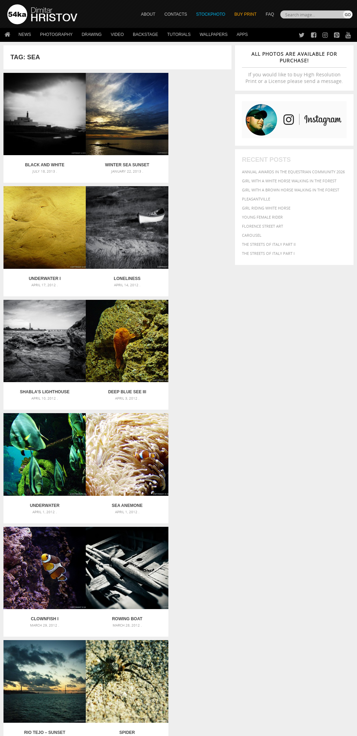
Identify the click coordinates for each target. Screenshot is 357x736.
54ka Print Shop (23, 652)
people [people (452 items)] (249, 605)
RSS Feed (152, 712)
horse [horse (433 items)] (315, 591)
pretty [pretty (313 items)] (305, 604)
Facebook (196, 662)
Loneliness (41, 265)
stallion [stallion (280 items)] (327, 605)
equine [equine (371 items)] (328, 585)
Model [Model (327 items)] (263, 597)
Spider (194, 479)
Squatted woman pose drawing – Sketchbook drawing (179, 597)
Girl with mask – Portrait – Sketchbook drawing (176, 589)
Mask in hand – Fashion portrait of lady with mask (61, 589)
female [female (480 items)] (269, 591)
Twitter (194, 652)
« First (73, 507)
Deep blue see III (193, 265)
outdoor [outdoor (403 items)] (309, 597)
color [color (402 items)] (249, 585)
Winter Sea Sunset (118, 158)
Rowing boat (41, 479)
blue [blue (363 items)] (314, 579)
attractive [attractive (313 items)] (279, 571)
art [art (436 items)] (264, 572)
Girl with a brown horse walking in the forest (290, 189)
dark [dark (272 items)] (270, 585)
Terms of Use (103, 728)
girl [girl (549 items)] (284, 591)
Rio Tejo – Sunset (117, 479)
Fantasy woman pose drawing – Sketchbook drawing (179, 580)
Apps (242, 34)
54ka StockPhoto (25, 661)
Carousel (251, 235)
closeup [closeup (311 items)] (340, 579)
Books (99, 670)
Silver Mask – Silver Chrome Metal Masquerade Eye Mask (62, 597)
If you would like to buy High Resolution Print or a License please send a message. (294, 67)
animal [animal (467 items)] (250, 572)
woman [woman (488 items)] (287, 612)
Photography (56, 34)
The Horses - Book (25, 678)
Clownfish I (193, 372)
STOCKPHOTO (211, 14)
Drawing (92, 34)
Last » (162, 507)
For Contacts (107, 687)
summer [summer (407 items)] (251, 611)
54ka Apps (16, 687)
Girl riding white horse (266, 208)
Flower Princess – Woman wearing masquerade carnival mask (62, 605)
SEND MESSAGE (306, 671)
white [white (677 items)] (269, 611)
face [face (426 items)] (341, 585)
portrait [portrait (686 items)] (286, 604)
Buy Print (245, 14)
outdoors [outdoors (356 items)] (332, 597)
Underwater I (193, 158)
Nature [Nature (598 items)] (280, 597)
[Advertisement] (180, 532)
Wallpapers (214, 34)
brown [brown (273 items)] (326, 579)
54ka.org (65, 728)
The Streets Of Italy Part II (269, 244)
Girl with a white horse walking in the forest (289, 180)
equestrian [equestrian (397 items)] (307, 585)
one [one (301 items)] (294, 598)
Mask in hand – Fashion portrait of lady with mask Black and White (62, 580)
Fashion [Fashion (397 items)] (251, 591)
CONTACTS (176, 14)
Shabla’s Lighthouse (118, 265)
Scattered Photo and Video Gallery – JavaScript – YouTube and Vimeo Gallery (62, 572)
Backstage (145, 34)
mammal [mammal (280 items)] (249, 598)
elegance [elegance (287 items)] (285, 585)
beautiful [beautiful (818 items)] (256, 578)
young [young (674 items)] (306, 611)
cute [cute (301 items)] (261, 585)
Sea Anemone (117, 372)
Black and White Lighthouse (41, 158)
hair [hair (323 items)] (294, 591)
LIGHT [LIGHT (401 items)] (329, 591)
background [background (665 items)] (308, 571)
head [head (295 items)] (303, 591)
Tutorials (179, 34)
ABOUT (148, 14)
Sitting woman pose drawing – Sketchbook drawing (179, 605)
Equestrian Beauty (80, 712)
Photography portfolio (32, 670)
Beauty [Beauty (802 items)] (282, 578)
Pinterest (195, 680)
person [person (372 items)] (265, 604)
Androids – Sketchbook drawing (159, 572)
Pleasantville (256, 199)
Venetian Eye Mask (121, 712)
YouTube (194, 689)
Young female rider (262, 217)
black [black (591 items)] (300, 578)
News (24, 34)
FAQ (270, 14)
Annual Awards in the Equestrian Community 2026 (293, 171)
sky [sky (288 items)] (316, 605)
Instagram (196, 671)
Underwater (41, 372)
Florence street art (262, 226)
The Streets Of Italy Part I (268, 253)
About (99, 652)
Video (117, 34)
